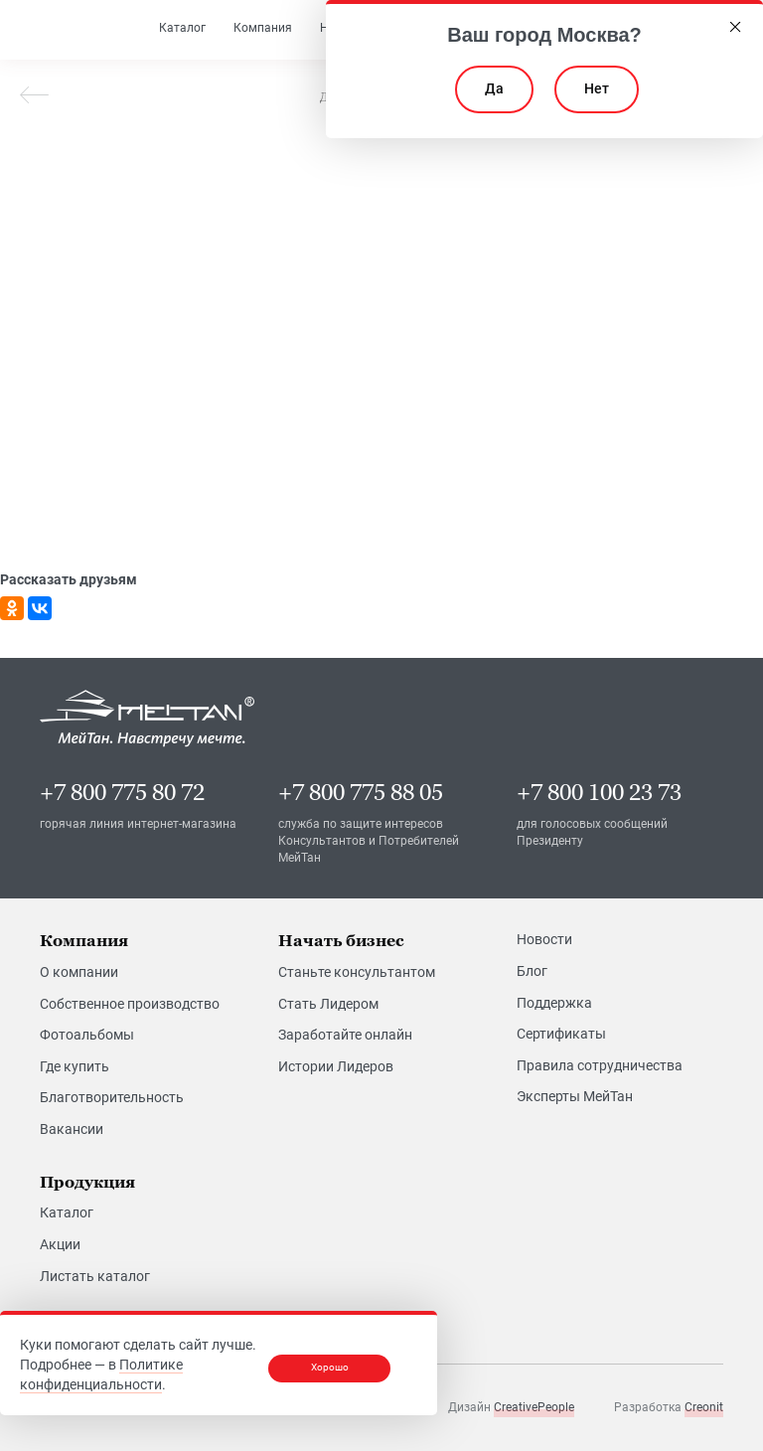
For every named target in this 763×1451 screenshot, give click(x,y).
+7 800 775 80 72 (122, 792)
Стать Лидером (328, 1003)
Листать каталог (95, 1275)
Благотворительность (112, 1097)
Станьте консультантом (356, 972)
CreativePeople (534, 1407)
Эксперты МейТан (575, 1096)
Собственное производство (130, 1003)
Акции (60, 1244)
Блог (532, 971)
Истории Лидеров (335, 1066)
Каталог (66, 1212)
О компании (79, 972)
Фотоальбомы (87, 1035)
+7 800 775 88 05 (360, 792)
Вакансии (71, 1129)
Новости (544, 939)
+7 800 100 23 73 (599, 792)
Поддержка (554, 1002)
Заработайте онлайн (345, 1035)
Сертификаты (561, 1034)
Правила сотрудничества (600, 1064)
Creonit (704, 1407)
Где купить (74, 1066)
